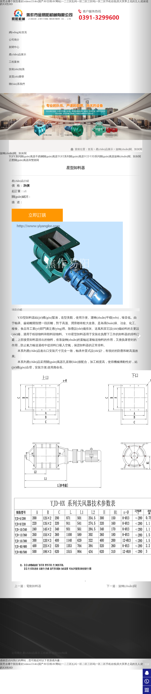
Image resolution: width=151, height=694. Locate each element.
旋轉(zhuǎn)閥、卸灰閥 (127, 156)
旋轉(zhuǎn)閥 (127, 586)
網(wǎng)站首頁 (18, 32)
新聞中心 (14, 47)
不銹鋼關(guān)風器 (46, 156)
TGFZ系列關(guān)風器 (71, 156)
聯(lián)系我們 (17, 84)
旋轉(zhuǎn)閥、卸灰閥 (129, 149)
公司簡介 (14, 39)
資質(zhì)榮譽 (16, 76)
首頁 (90, 149)
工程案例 (14, 61)
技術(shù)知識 (17, 69)
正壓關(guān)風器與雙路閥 (24, 160)
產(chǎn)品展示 (17, 54)
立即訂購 (37, 215)
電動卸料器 (33, 586)
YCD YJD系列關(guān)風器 (99, 156)
